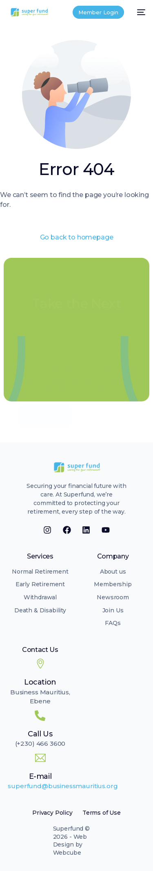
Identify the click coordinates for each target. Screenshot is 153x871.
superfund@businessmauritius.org (63, 786)
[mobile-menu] (138, 12)
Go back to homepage (76, 237)
